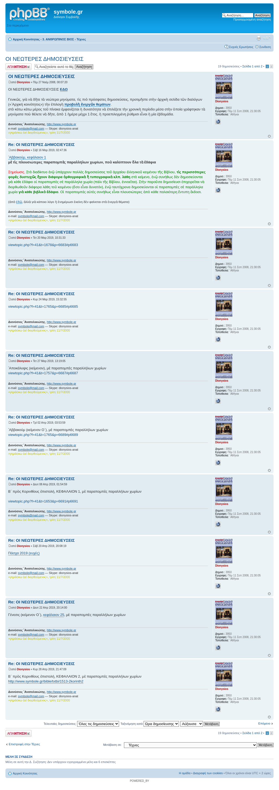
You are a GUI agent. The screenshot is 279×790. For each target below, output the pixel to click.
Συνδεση (265, 47)
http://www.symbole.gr (61, 124)
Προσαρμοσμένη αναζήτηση (252, 19)
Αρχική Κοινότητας (26, 39)
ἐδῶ (19, 202)
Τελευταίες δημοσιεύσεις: (81, 723)
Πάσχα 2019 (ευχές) (24, 553)
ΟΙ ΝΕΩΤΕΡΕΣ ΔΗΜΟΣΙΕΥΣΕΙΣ (44, 59)
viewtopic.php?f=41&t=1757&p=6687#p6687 (43, 373)
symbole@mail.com (31, 128)
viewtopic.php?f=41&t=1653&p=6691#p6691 (43, 501)
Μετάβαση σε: (112, 744)
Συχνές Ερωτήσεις (241, 47)
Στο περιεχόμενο (18, 25)
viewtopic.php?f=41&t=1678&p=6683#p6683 (43, 245)
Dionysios (23, 82)
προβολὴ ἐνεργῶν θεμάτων (87, 104)
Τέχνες (81, 39)
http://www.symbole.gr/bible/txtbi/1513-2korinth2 (45, 681)
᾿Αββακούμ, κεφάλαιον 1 (27, 157)
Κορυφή (269, 136)
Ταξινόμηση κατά (149, 723)
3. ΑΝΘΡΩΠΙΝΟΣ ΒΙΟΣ (58, 39)
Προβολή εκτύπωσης (259, 38)
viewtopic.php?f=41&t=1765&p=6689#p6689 (43, 435)
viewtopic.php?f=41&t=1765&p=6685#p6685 (43, 306)
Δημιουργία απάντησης (18, 66)
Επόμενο (264, 723)
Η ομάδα (184, 773)
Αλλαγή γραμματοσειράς (267, 38)
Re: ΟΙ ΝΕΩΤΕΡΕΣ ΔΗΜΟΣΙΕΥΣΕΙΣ (41, 144)
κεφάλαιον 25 (53, 615)
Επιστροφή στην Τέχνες (24, 744)
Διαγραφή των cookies (208, 773)
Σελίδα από (252, 66)
